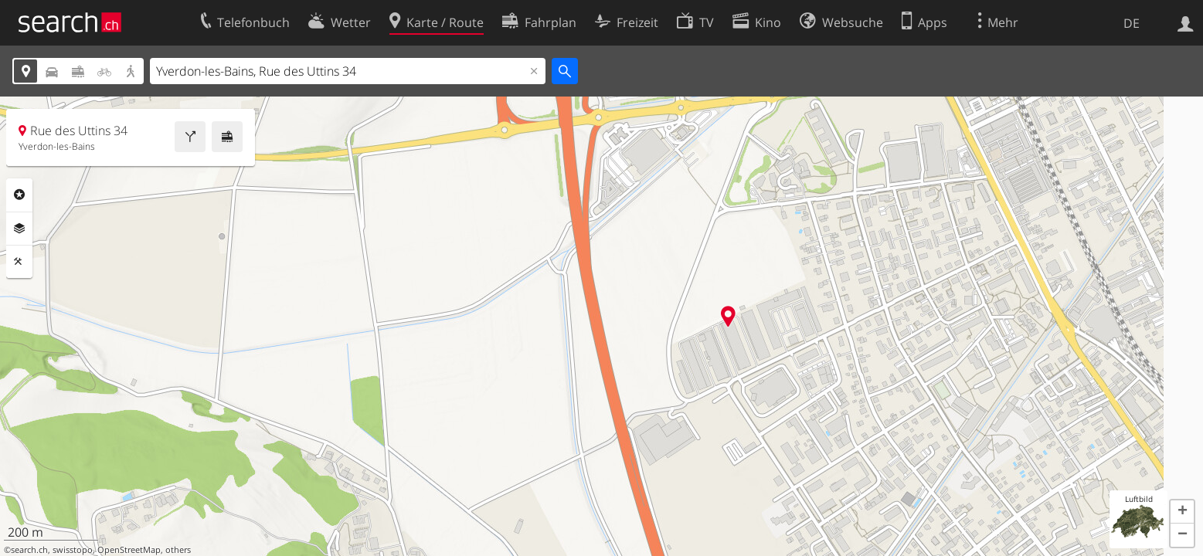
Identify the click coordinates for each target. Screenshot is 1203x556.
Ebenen (19, 228)
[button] (1182, 512)
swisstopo (73, 549)
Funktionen (19, 262)
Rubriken (19, 194)
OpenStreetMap (129, 549)
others (178, 549)
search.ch (29, 549)
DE (1131, 23)
